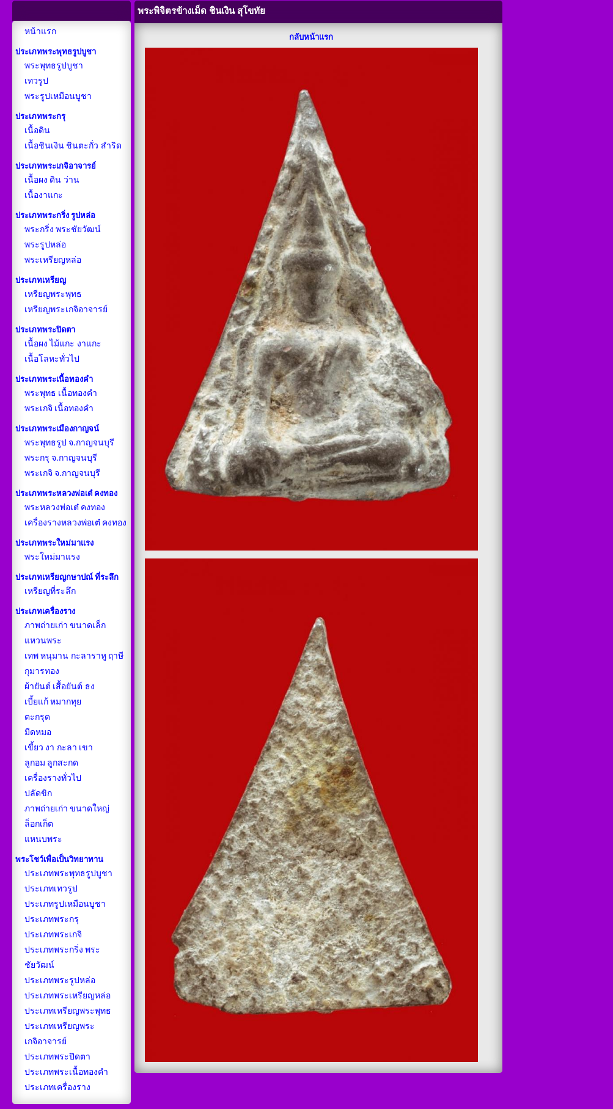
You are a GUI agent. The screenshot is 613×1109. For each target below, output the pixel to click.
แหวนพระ (43, 640)
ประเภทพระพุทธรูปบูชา (68, 873)
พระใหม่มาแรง (52, 557)
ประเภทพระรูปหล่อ (59, 980)
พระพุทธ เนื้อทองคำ (61, 393)
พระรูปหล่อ (45, 244)
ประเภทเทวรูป (51, 888)
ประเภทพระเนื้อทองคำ (66, 1072)
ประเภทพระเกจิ (53, 934)
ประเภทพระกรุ (51, 919)
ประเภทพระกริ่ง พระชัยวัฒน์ (62, 957)
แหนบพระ (43, 839)
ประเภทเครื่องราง (57, 1087)
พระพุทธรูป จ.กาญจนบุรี (69, 442)
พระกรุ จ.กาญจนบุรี (60, 458)
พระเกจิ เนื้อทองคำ (59, 408)
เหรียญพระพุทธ (53, 294)
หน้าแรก (40, 31)
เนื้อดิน (37, 130)
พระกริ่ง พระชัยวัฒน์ (62, 229)
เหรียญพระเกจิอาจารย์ (66, 309)
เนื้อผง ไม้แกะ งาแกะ (62, 343)
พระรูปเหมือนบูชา (58, 96)
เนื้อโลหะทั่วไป (51, 359)
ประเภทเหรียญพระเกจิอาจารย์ (59, 1034)
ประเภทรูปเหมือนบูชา (65, 904)
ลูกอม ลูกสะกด (51, 762)
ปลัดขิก (38, 793)
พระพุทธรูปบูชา (53, 65)
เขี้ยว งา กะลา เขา (59, 747)
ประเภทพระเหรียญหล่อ (67, 995)
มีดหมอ (37, 732)
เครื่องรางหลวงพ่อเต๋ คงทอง (75, 522)
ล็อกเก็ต (38, 824)
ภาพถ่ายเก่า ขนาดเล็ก (65, 625)
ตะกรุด (37, 717)
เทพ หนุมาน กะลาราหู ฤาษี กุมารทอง (74, 663)
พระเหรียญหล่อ (52, 260)
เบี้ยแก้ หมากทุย (53, 701)
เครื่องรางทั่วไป (52, 778)
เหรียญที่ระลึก (50, 591)
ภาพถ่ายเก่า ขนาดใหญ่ (67, 808)
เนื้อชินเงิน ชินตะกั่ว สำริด (73, 145)
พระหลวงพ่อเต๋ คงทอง (65, 507)
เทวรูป (36, 81)
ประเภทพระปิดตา (57, 1056)
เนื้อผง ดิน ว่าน (51, 180)
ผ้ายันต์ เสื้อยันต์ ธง (59, 686)
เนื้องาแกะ (43, 195)
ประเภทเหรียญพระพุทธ (67, 1011)
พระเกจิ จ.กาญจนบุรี (62, 473)
